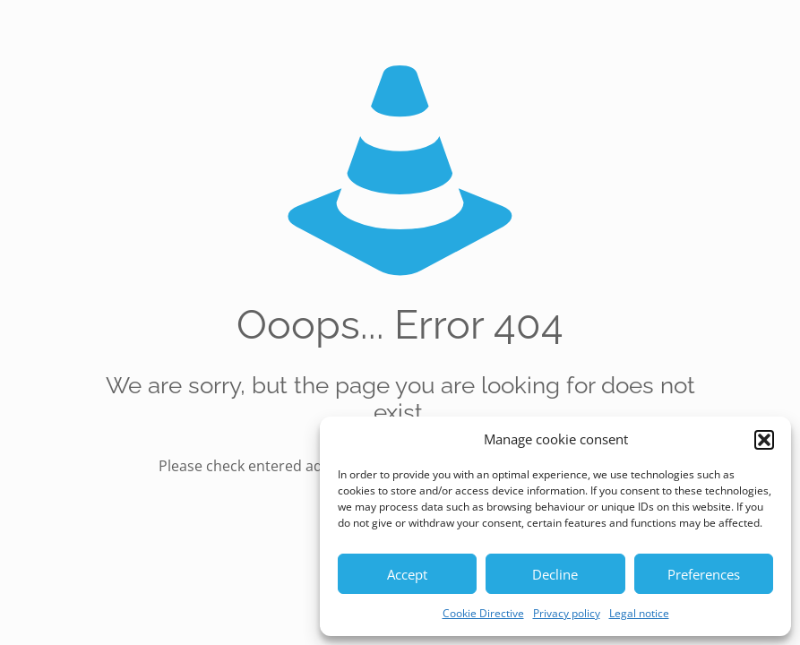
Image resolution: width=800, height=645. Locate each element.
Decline (555, 574)
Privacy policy (566, 613)
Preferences (703, 574)
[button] (764, 440)
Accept (407, 574)
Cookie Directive (483, 613)
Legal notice (639, 613)
